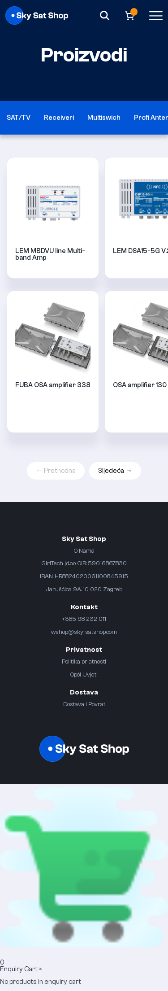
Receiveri (59, 118)
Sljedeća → (115, 471)
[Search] (105, 15)
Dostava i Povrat (84, 704)
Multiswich (104, 118)
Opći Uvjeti (84, 674)
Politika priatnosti (84, 661)
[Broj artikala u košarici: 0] (129, 15)
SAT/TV (18, 118)
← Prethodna (56, 471)
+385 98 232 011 (84, 619)
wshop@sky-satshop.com (84, 632)
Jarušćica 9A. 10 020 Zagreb (84, 589)
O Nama (84, 550)
